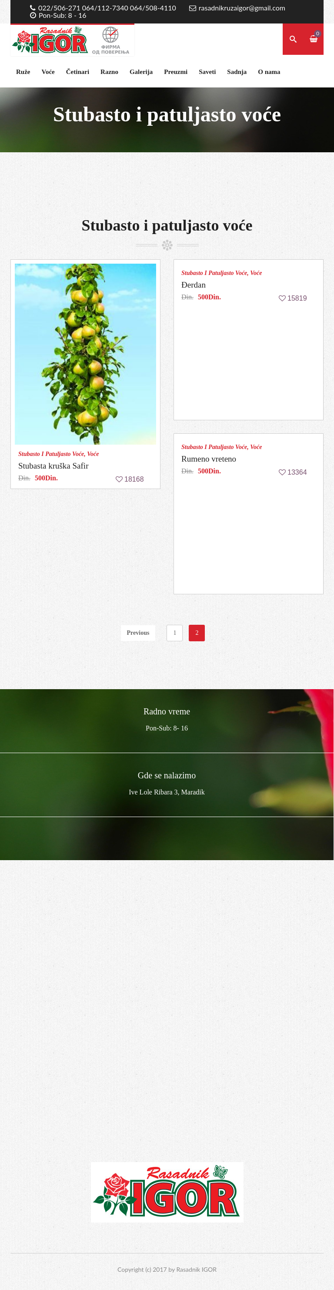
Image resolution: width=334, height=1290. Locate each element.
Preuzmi (175, 71)
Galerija (141, 71)
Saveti (207, 71)
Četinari (77, 71)
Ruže (23, 71)
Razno (109, 71)
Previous (138, 633)
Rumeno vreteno (208, 458)
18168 (134, 479)
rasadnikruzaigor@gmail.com (242, 7)
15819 (297, 298)
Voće (48, 71)
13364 (297, 472)
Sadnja (237, 71)
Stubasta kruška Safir (53, 465)
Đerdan (193, 284)
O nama (269, 71)
